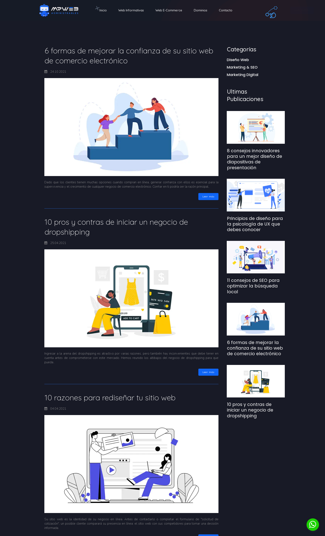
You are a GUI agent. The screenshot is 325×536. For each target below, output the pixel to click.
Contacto (225, 10)
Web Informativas (131, 10)
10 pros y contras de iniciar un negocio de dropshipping (250, 410)
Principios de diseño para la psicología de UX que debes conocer (255, 224)
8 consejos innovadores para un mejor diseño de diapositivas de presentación (254, 159)
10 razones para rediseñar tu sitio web (110, 397)
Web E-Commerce (168, 10)
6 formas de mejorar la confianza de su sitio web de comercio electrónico (255, 348)
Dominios (200, 10)
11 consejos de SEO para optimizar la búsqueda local (253, 286)
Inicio (103, 10)
